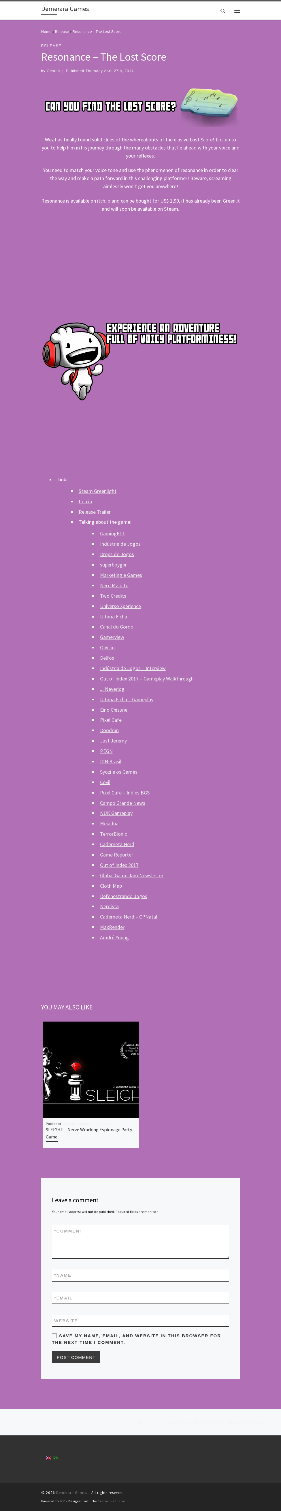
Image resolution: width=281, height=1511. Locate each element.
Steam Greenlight (97, 491)
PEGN (106, 751)
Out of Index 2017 (119, 865)
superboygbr (113, 564)
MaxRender (112, 927)
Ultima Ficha (113, 616)
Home (46, 31)
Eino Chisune (113, 709)
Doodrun (109, 730)
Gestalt (53, 71)
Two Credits (113, 595)
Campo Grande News (122, 803)
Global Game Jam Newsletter (131, 875)
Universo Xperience (120, 606)
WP (62, 1501)
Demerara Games (71, 1492)
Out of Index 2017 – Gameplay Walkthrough (147, 678)
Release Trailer (95, 511)
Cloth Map (111, 885)
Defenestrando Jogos (123, 896)
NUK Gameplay (116, 813)
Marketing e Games (121, 575)
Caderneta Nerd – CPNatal (128, 916)
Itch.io (85, 501)
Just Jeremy (113, 740)
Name (62, 1275)
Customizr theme (111, 1501)
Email (63, 1298)
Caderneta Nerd (117, 844)
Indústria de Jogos (120, 544)
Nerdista (109, 906)
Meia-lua (109, 823)
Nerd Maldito (114, 585)
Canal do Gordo (116, 626)
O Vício (107, 647)
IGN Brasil (110, 761)
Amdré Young (114, 937)
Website (66, 1320)
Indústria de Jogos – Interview (133, 668)
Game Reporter (116, 854)
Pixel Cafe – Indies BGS (125, 792)
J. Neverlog (112, 689)
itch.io (103, 200)
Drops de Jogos (117, 554)
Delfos (107, 657)
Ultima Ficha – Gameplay (126, 699)
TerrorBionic (113, 834)
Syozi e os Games (118, 771)
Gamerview (112, 637)
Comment (68, 1231)
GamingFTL (112, 533)
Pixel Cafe (111, 720)
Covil (105, 782)
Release (62, 31)
